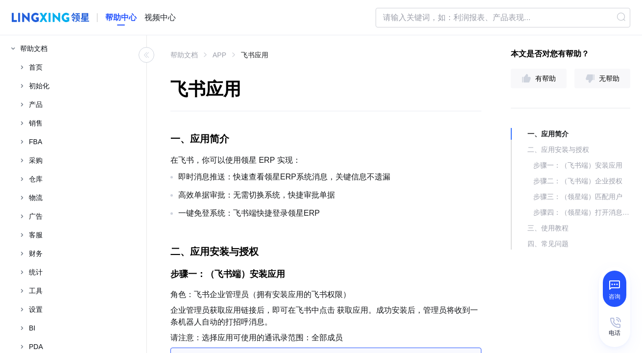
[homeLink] (121, 18)
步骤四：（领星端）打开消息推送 (581, 212)
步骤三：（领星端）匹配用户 (577, 197)
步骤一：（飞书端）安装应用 (577, 165)
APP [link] (219, 55)
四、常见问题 (548, 244)
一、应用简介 (548, 134)
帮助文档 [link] (184, 55)
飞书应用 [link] (254, 55)
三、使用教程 (548, 228)
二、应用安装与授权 (558, 149)
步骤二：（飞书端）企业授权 (577, 181)
